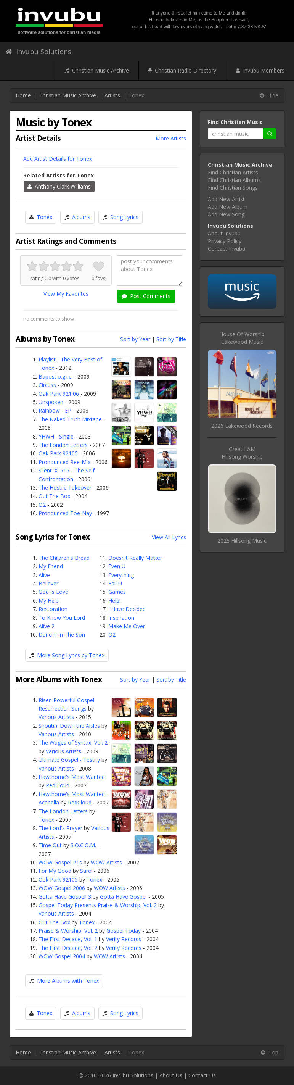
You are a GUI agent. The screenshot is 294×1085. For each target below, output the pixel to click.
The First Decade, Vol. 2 (68, 947)
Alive (44, 575)
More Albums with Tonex (68, 980)
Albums (81, 217)
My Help (49, 600)
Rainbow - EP (55, 410)
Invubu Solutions (38, 51)
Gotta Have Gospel (123, 896)
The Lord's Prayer (60, 828)
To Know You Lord (62, 617)
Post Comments (146, 296)
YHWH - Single (56, 436)
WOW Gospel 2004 (62, 956)
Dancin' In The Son (62, 634)
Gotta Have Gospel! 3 (65, 896)
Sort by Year (135, 339)
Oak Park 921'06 (59, 393)
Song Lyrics (124, 217)
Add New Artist (226, 199)
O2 (42, 504)
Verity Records (123, 939)
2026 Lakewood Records (242, 425)
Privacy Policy (224, 241)
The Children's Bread (64, 557)
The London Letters (63, 444)
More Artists (171, 138)
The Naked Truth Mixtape (70, 419)
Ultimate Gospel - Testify (69, 759)
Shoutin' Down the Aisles (69, 725)
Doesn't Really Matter (135, 557)
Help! (114, 600)
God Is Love (53, 591)
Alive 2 (47, 626)
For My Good (55, 870)
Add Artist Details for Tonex (57, 158)
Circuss (47, 385)
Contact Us (202, 1075)
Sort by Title (171, 339)
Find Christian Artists (233, 172)
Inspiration (121, 617)
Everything (121, 575)
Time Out (50, 845)
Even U (116, 566)
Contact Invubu (226, 248)
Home (23, 95)
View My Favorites (65, 293)
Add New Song (226, 214)
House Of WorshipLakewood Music (242, 337)
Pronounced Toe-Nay (65, 513)
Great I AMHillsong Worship (242, 452)
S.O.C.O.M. (83, 845)
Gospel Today (123, 930)
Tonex (44, 217)
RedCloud (57, 785)
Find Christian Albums (234, 180)
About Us (170, 1075)
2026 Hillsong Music (242, 540)
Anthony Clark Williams (59, 186)
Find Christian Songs (233, 187)
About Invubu (224, 233)
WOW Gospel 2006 (62, 888)
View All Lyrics (169, 537)
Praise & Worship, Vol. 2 (68, 930)
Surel (86, 870)
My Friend (51, 566)
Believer (48, 583)
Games (117, 591)
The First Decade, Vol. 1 (68, 939)
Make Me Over (126, 626)
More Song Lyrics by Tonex (70, 655)
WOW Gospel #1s (60, 862)
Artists (112, 95)
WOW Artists (106, 862)
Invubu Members (260, 70)
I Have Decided (127, 609)
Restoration (53, 609)
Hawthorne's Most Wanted (72, 776)
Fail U (115, 583)
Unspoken (51, 402)
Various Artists (56, 717)
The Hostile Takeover (65, 487)
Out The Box (54, 496)
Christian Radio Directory (182, 70)
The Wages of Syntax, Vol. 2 (73, 742)
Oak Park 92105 (58, 453)
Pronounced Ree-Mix (64, 462)
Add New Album (227, 206)
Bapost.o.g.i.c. (55, 376)
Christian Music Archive (96, 70)
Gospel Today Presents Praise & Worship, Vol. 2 (98, 905)
